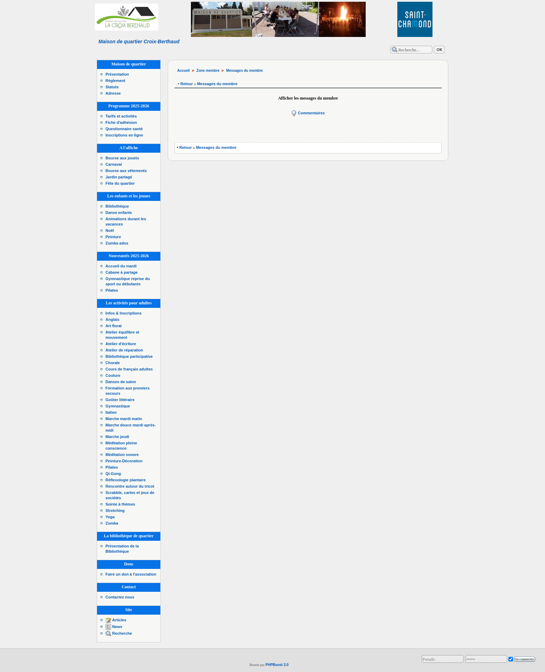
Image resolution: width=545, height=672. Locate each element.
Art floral (113, 326)
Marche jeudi (117, 437)
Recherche (122, 633)
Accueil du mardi (121, 266)
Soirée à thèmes (120, 504)
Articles (119, 620)
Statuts (111, 87)
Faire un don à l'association (130, 574)
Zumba (111, 523)
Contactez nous (119, 597)
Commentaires (308, 113)
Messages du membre (244, 70)
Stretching (114, 510)
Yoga (110, 517)
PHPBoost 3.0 (277, 665)
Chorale (112, 363)
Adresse (113, 93)
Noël (109, 230)
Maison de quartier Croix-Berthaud (138, 41)
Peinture (113, 237)
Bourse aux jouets (122, 158)
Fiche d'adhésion (121, 122)
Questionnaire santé (124, 129)
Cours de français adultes (129, 369)
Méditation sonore (122, 454)
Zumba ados (116, 243)
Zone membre (208, 70)
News (117, 627)
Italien (111, 412)
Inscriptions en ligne (124, 135)
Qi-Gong (113, 473)
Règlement (115, 80)
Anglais (112, 319)
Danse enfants (118, 212)
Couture (112, 375)
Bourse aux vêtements (126, 171)
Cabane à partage (121, 272)
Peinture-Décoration (123, 461)
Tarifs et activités (121, 116)
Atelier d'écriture (120, 344)
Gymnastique (117, 406)
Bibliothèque (117, 206)
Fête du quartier (120, 183)
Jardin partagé (118, 177)
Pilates (111, 290)
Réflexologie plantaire (125, 480)
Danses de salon (120, 382)
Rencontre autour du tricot (129, 486)
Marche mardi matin (123, 419)
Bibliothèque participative (129, 356)
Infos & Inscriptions (123, 313)
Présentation (117, 74)
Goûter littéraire (120, 400)
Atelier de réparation (124, 350)
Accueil (183, 70)
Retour (186, 84)
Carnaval (113, 164)
